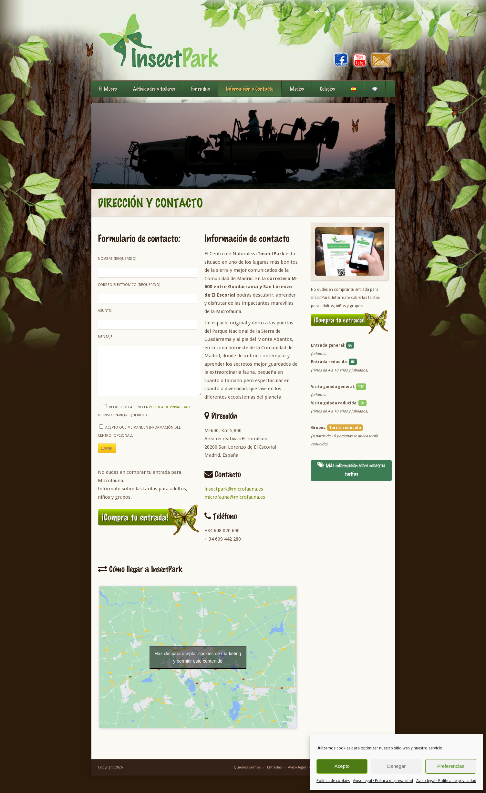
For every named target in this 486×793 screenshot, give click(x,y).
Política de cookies (333, 780)
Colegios (327, 88)
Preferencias (450, 766)
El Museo (108, 88)
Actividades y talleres (154, 88)
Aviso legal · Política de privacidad (383, 780)
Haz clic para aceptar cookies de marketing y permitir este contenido (198, 661)
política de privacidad (169, 417)
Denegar (396, 766)
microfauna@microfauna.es (234, 497)
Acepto (342, 766)
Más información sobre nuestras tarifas (351, 469)
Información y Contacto (250, 88)
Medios (297, 88)
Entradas (200, 88)
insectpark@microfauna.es (233, 489)
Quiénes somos (247, 772)
